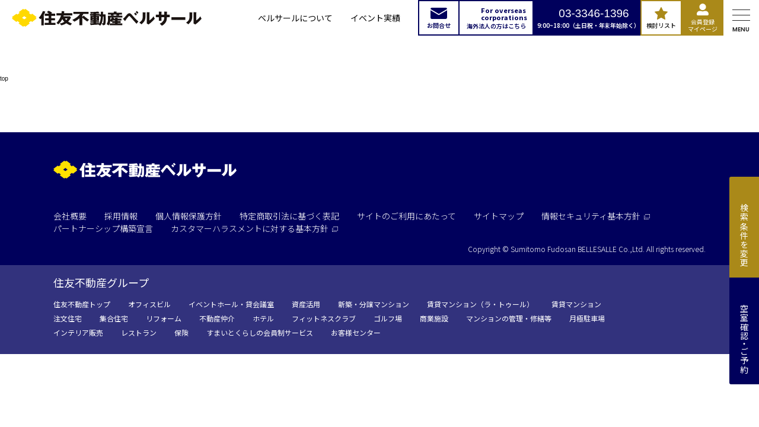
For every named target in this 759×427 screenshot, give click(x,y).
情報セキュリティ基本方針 (595, 216)
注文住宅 (67, 318)
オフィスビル (149, 304)
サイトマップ (499, 216)
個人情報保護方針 (188, 216)
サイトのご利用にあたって (406, 216)
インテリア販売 (78, 332)
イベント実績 (375, 18)
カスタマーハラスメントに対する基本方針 (254, 228)
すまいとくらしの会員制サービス (259, 332)
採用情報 (121, 216)
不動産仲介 (217, 318)
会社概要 (70, 216)
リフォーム (163, 318)
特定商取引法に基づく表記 (289, 216)
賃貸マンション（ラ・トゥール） (480, 304)
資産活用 (306, 304)
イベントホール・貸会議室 (231, 304)
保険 (181, 332)
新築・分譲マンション (373, 304)
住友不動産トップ (81, 304)
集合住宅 (114, 318)
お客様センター (356, 332)
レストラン (139, 332)
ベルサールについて (295, 18)
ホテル (263, 318)
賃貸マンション (576, 304)
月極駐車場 (587, 318)
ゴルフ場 (388, 318)
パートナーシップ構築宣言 (103, 228)
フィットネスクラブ (324, 318)
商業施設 (434, 318)
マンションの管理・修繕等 (508, 318)
